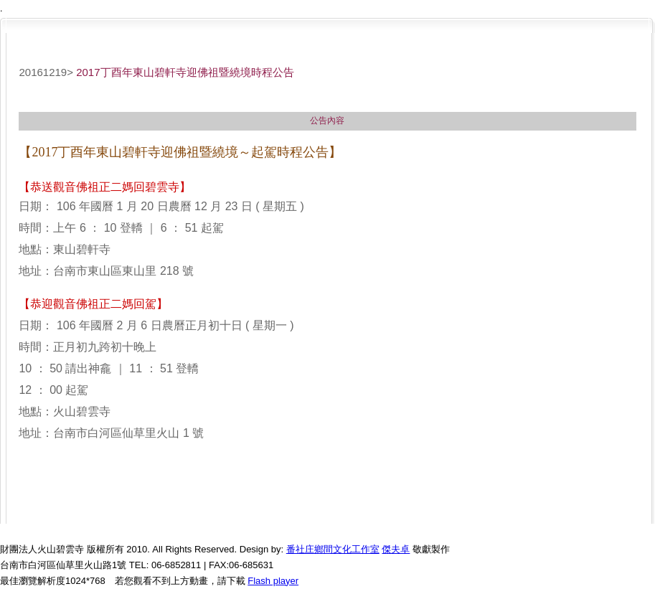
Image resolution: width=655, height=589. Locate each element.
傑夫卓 (396, 549)
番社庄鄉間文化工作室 (333, 549)
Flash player (273, 580)
